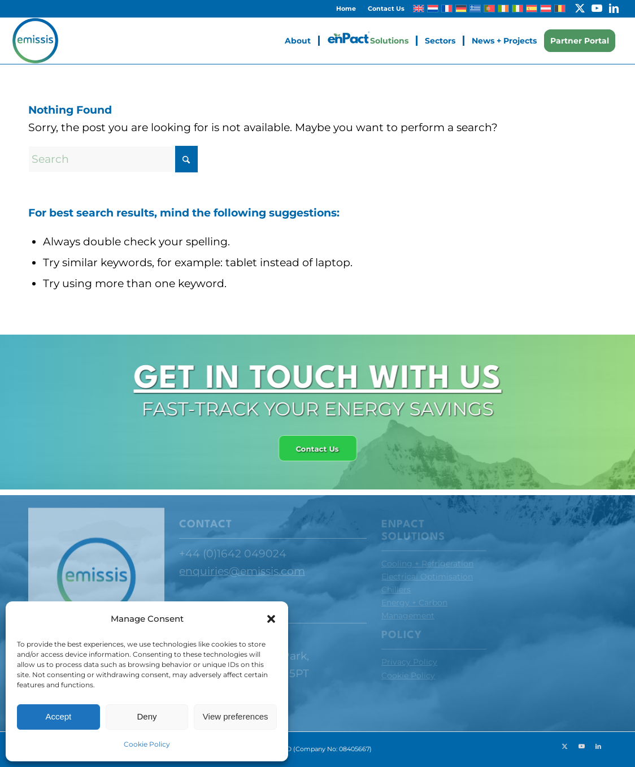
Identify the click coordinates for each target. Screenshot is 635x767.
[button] (271, 619)
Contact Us (386, 8)
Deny (146, 716)
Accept (58, 716)
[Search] (113, 159)
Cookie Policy (147, 744)
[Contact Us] (314, 448)
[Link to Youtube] (597, 8)
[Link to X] (580, 8)
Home (346, 8)
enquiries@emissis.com (242, 571)
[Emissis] (35, 41)
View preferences (235, 716)
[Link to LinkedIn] (614, 8)
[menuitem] (346, 8)
